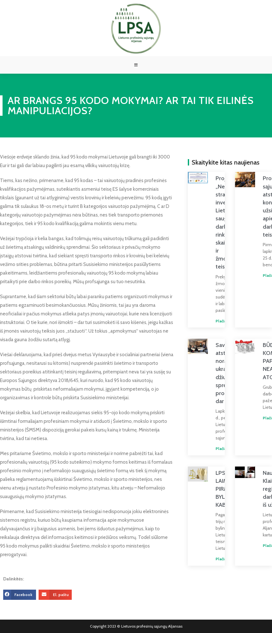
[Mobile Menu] (136, 65)
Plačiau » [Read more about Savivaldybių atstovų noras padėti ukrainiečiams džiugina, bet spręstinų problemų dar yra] (219, 450)
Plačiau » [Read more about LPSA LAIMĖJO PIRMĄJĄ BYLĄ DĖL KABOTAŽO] (219, 560)
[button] (19, 596)
